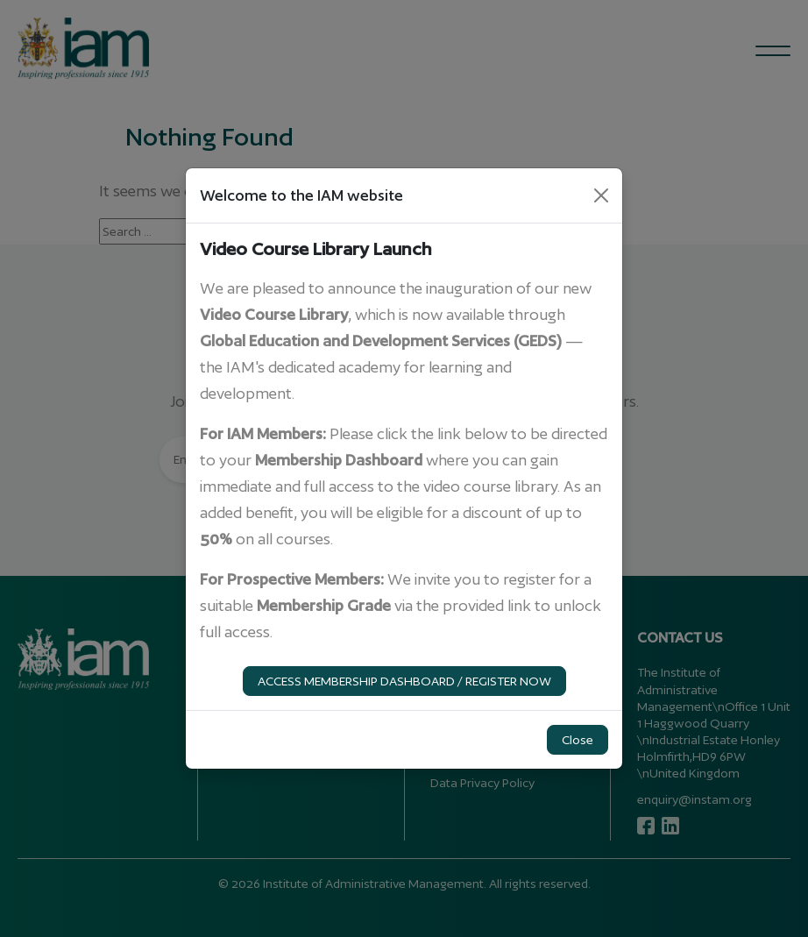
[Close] (601, 195)
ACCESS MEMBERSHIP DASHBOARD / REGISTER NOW (404, 681)
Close (577, 740)
